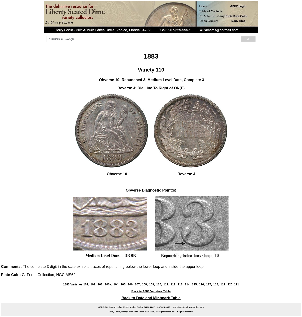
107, (138, 284)
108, (145, 284)
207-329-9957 (164, 307)
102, (93, 284)
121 (236, 284)
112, (173, 284)
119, (223, 284)
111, (166, 284)
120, (230, 284)
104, (116, 284)
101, (86, 284)
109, (152, 284)
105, (123, 284)
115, (195, 284)
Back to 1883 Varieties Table (151, 291)
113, (180, 284)
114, (187, 284)
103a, (108, 284)
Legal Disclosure (185, 312)
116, (202, 284)
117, (209, 284)
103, (100, 284)
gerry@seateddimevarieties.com (188, 307)
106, (130, 284)
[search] (142, 39)
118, (216, 284)
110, (159, 284)
